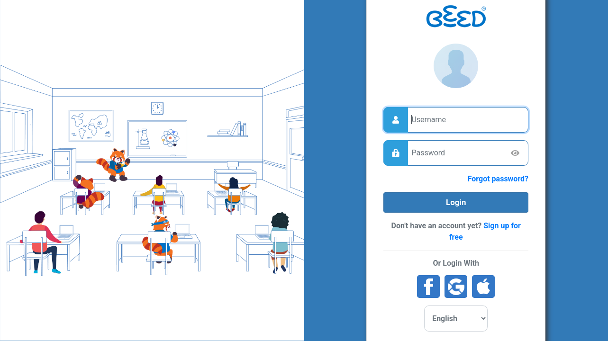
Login (456, 202)
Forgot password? (498, 178)
